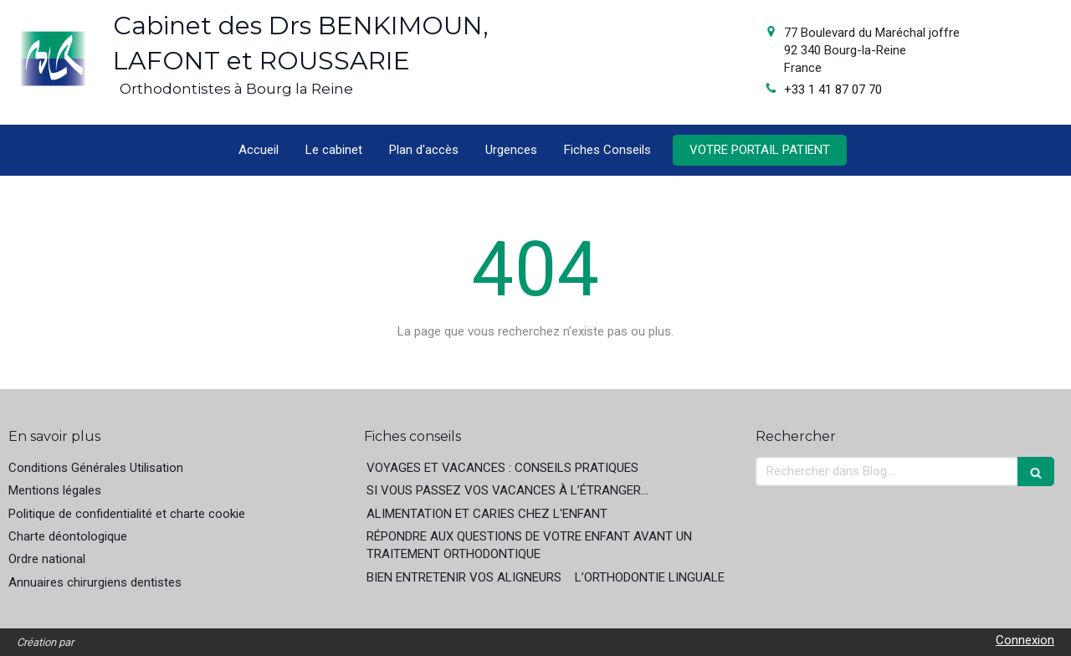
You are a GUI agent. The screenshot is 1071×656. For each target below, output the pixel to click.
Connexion (1025, 640)
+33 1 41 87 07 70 (833, 89)
